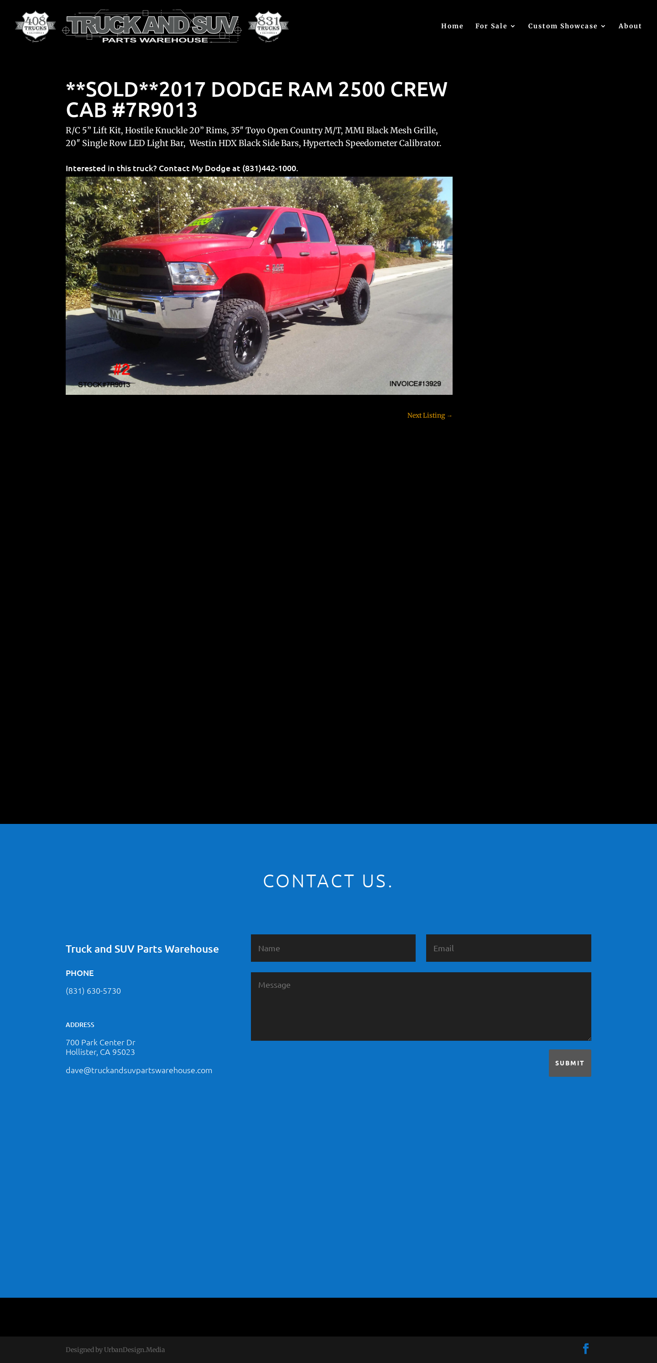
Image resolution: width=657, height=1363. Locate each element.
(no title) (491, 333)
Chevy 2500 (496, 422)
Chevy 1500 (495, 406)
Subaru (489, 678)
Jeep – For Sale (500, 614)
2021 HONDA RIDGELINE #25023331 (533, 243)
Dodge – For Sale (503, 502)
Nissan (489, 646)
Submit (570, 1063)
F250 (485, 534)
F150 (485, 518)
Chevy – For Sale (503, 390)
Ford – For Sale (500, 566)
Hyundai (491, 582)
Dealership (494, 486)
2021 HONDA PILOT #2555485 (523, 288)
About (630, 26)
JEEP (485, 598)
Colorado (491, 454)
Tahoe (487, 694)
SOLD (486, 662)
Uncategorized (500, 726)
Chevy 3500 (496, 438)
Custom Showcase (563, 26)
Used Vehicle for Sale (508, 742)
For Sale (491, 26)
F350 (485, 550)
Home (452, 26)
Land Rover (495, 630)
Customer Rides (502, 470)
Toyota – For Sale (504, 710)
